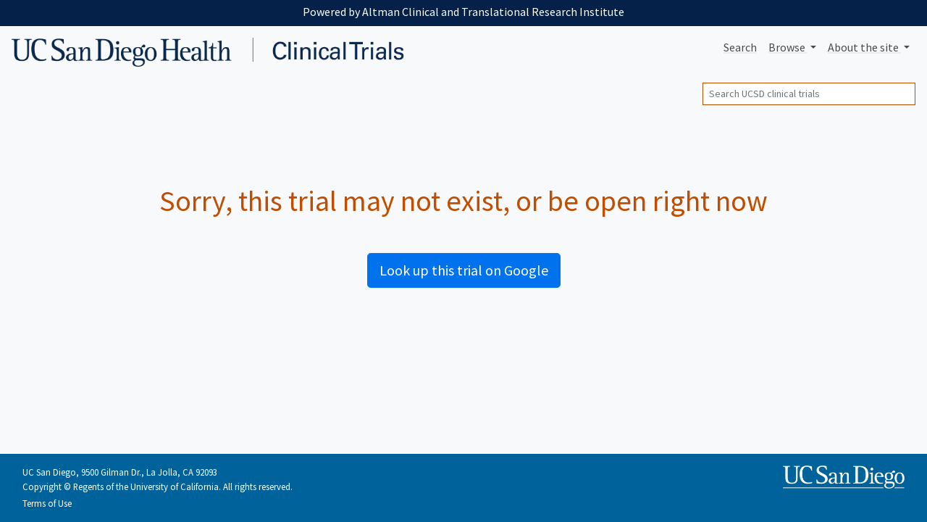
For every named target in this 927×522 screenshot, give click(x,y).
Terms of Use (47, 503)
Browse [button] (788, 47)
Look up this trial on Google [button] (463, 270)
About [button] (864, 47)
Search (740, 47)
